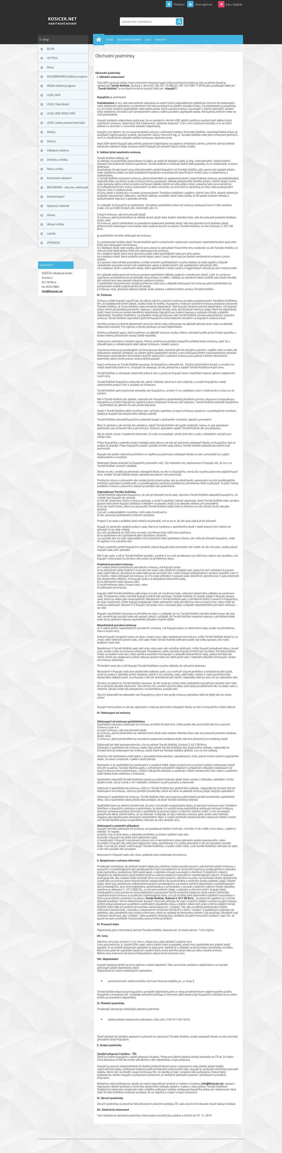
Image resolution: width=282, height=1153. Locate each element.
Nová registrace (203, 4)
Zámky (51, 215)
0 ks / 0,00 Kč (234, 4)
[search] (179, 21)
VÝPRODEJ (53, 242)
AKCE (148, 39)
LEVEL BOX (54, 95)
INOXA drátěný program (61, 85)
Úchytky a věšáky (57, 159)
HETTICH (52, 58)
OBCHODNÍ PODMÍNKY (129, 39)
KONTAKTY (161, 39)
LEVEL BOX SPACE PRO (61, 113)
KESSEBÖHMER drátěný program (67, 76)
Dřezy (50, 67)
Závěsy (51, 132)
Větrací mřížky (55, 224)
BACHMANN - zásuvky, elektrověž (67, 187)
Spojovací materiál (58, 206)
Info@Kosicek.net (52, 291)
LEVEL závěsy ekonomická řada (66, 122)
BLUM (50, 49)
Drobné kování (55, 196)
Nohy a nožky (55, 169)
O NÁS (109, 39)
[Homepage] (100, 39)
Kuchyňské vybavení (59, 178)
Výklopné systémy (58, 150)
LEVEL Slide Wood (58, 104)
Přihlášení (177, 4)
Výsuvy (51, 141)
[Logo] (63, 21)
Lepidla (51, 233)
